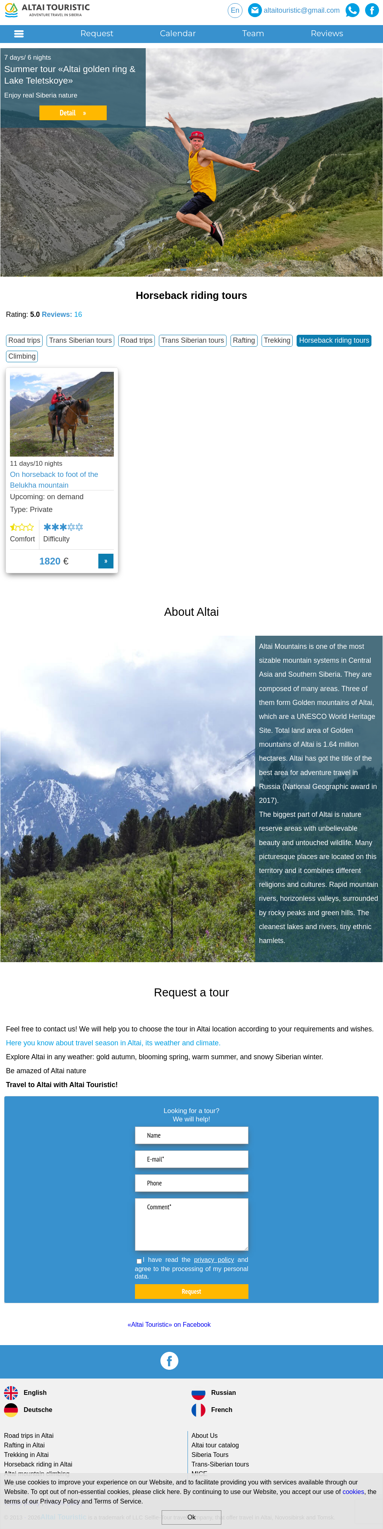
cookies (353, 1491)
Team (253, 33)
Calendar (178, 33)
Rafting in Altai (24, 1445)
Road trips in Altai (29, 1435)
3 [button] (199, 273)
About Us (205, 1435)
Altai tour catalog (215, 1445)
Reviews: (62, 314)
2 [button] (184, 273)
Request (97, 33)
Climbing (21, 356)
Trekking (277, 340)
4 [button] (215, 273)
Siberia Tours (210, 1454)
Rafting (244, 340)
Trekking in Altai (26, 1454)
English (25, 1393)
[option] (191, 162)
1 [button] (168, 273)
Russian (214, 1393)
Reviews (327, 33)
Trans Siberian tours (80, 340)
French (212, 1410)
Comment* (191, 1224)
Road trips (24, 340)
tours (220, 1464)
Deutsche (28, 1410)
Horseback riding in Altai (38, 1464)
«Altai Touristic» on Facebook (169, 1324)
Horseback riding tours (334, 340)
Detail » (73, 112)
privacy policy (214, 1259)
